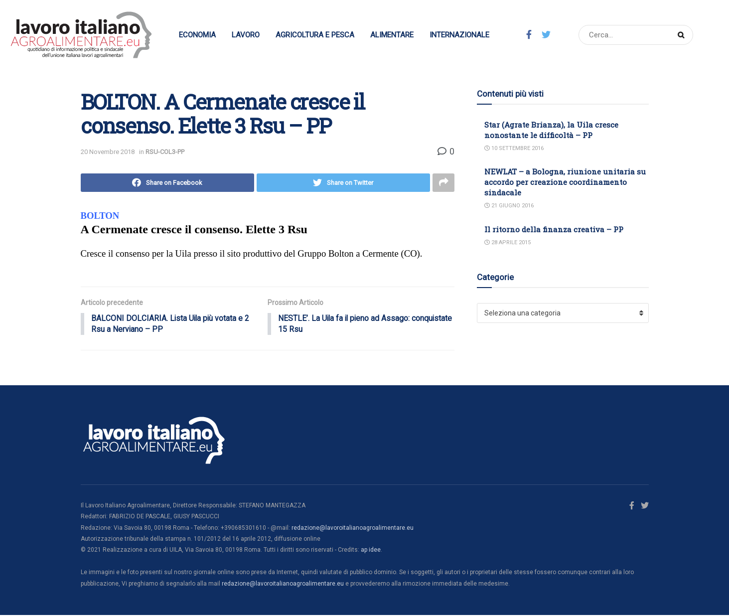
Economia (197, 34)
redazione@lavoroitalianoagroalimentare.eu (353, 528)
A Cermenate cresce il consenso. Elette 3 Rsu (194, 229)
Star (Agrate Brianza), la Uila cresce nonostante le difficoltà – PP (551, 130)
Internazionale (459, 34)
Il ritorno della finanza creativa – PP (553, 229)
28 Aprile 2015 (507, 242)
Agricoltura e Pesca (315, 34)
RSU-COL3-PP (165, 151)
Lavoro (246, 34)
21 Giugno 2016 (509, 205)
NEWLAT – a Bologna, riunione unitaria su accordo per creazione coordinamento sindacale (565, 181)
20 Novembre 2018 (108, 151)
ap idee (371, 551)
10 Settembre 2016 (514, 148)
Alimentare (392, 34)
